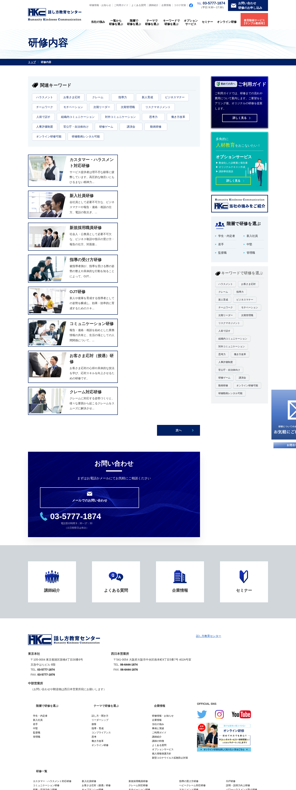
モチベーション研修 (139, 661)
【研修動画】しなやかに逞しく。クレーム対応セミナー (54, 701)
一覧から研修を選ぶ (116, 22)
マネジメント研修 (188, 661)
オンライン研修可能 (48, 136)
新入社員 (38, 592)
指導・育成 (98, 600)
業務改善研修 (233, 691)
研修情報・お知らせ (100, 5)
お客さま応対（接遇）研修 (96, 657)
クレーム (97, 97)
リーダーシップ (100, 592)
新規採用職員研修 (138, 653)
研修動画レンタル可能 (86, 136)
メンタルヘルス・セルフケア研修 (197, 690)
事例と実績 (158, 600)
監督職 (36, 604)
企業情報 (166, 5)
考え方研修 (88, 666)
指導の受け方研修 (188, 653)
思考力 (153, 116)
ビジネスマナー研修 (44, 682)
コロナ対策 (180, 5)
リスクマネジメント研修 (95, 682)
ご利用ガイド (121, 5)
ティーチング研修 (138, 666)
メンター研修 (40, 687)
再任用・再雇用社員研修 (95, 691)
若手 (35, 596)
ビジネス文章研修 (235, 678)
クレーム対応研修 (138, 657)
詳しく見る (240, 117)
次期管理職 (128, 107)
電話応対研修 (233, 682)
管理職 (36, 609)
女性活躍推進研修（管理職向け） (244, 670)
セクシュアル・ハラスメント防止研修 (149, 687)
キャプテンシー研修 (92, 661)
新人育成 (147, 97)
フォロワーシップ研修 (94, 678)
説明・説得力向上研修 (238, 657)
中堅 (35, 600)
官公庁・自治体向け (76, 126)
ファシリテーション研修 (239, 666)
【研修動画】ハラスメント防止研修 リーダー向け (199, 700)
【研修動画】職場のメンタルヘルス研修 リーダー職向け (151, 704)
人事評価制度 (44, 126)
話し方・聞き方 (100, 588)
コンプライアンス (101, 604)
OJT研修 (230, 653)
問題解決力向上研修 (44, 678)
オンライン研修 (227, 21)
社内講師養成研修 (138, 678)
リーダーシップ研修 (190, 681)
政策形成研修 (136, 674)
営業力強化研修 (137, 682)
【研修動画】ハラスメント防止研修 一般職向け (150, 697)
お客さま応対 (71, 97)
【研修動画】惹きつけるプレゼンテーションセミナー (246, 697)
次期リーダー (101, 107)
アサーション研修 (235, 674)
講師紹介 (153, 5)
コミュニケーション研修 (46, 657)
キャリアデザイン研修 (45, 666)
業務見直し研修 (187, 694)
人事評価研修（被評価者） (96, 674)
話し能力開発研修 (91, 670)
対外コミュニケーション (120, 116)
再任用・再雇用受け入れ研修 (48, 695)
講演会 (131, 126)
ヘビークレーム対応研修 (192, 657)
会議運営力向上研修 (190, 685)
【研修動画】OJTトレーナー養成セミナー (246, 704)
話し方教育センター (208, 508)
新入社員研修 (89, 653)
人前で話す (43, 116)
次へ (179, 306)
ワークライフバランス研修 (143, 691)
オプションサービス (191, 22)
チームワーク (44, 107)
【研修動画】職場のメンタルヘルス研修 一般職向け (102, 704)
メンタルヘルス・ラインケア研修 (244, 687)
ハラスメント (44, 97)
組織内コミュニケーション (78, 116)
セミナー (207, 21)
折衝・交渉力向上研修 (45, 661)
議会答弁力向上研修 (190, 677)
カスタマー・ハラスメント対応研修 (52, 653)
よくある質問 (138, 5)
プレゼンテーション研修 (46, 670)
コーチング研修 (187, 666)
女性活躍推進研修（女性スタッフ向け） (198, 672)
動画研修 (155, 126)
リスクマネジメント (158, 107)
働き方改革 (178, 116)
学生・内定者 (40, 588)
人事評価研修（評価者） (46, 674)
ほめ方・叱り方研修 (92, 687)
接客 (94, 596)
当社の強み (98, 21)
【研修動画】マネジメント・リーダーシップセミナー (199, 707)
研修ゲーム (106, 126)
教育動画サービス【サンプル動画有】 (254, 22)
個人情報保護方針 (161, 625)
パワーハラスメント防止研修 (241, 661)
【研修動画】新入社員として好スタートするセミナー (54, 708)
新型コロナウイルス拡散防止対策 (170, 630)
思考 (94, 609)
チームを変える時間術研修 (47, 691)
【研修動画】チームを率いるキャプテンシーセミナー (102, 697)
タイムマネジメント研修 (142, 670)
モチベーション (73, 107)
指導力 (122, 97)
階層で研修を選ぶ (134, 22)
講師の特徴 (158, 613)
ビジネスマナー (175, 97)
